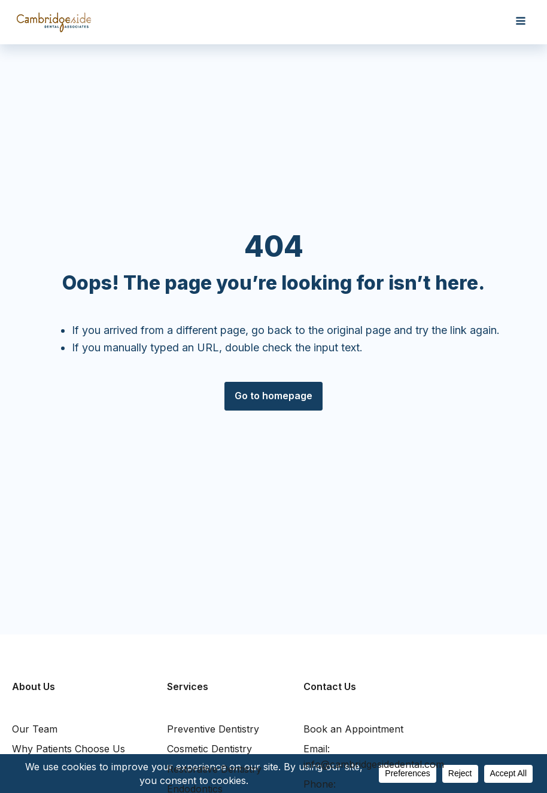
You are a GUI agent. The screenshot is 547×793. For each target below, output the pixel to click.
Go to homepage (273, 396)
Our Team (34, 729)
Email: (373, 757)
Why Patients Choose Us (68, 749)
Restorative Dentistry (214, 769)
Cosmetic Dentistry (209, 749)
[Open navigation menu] (520, 22)
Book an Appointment (353, 729)
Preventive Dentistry (213, 729)
